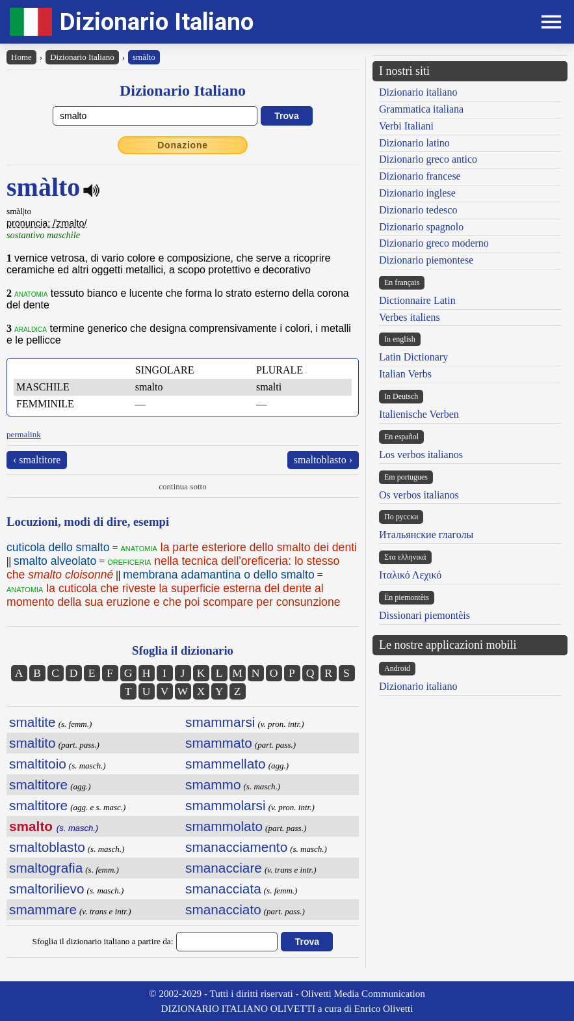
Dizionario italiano (418, 92)
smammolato (224, 826)
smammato (218, 742)
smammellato (225, 763)
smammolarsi (225, 805)
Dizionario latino (414, 142)
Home (21, 57)
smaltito (32, 742)
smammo (213, 784)
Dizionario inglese (417, 192)
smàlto (144, 57)
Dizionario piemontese (426, 259)
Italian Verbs (405, 373)
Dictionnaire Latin (417, 300)
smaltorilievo (47, 888)
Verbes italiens (409, 317)
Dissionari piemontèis (424, 615)
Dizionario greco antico (428, 159)
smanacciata (223, 888)
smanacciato (223, 909)
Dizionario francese (420, 176)
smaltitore (38, 784)
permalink (24, 434)
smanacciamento (236, 846)
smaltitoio (37, 763)
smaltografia (46, 867)
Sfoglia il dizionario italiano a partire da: (103, 941)
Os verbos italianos (419, 494)
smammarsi (220, 722)
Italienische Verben (419, 414)
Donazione (182, 145)
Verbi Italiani (406, 125)
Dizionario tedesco (418, 209)
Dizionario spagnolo (421, 226)
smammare (43, 909)
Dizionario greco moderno (434, 243)
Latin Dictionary (413, 356)
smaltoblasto (47, 846)
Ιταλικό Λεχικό (410, 574)
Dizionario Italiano (157, 22)
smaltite (32, 722)
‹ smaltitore (36, 459)
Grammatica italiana (421, 109)
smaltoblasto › (323, 459)
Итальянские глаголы (426, 534)
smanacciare (223, 867)
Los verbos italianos (421, 454)
